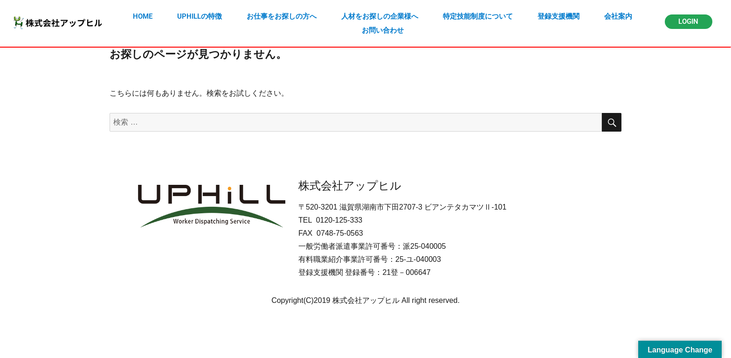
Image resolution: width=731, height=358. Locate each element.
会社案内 (618, 16)
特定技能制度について (478, 16)
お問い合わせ (383, 30)
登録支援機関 (558, 16)
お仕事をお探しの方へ (282, 16)
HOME (142, 16)
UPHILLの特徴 (199, 16)
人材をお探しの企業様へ (379, 16)
